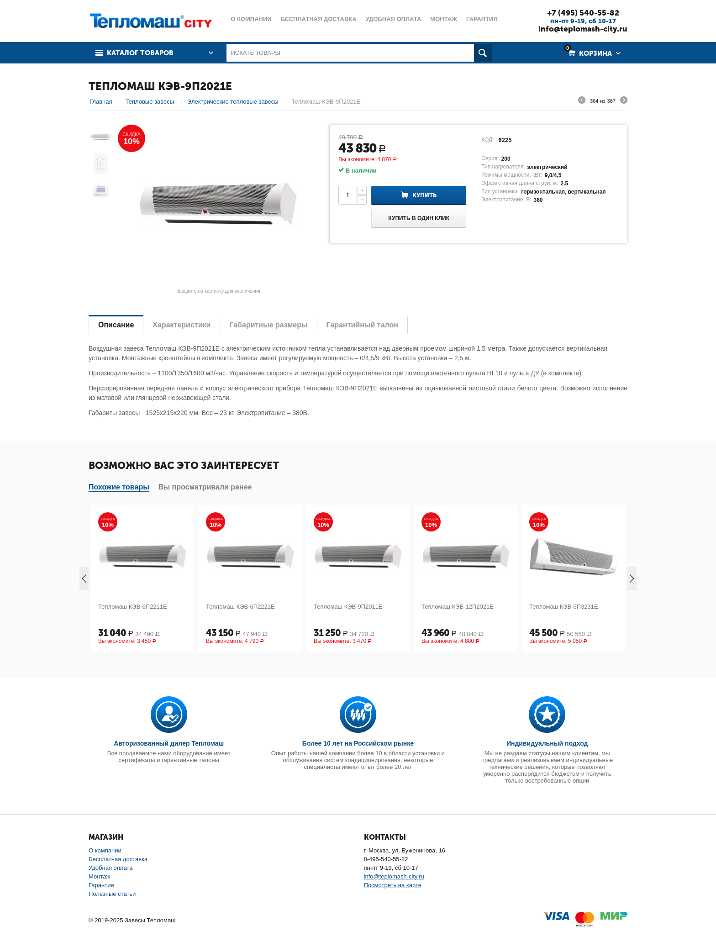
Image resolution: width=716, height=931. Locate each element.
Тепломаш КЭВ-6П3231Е (563, 606)
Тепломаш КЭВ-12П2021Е (457, 606)
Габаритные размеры (268, 325)
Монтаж (99, 876)
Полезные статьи (112, 893)
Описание (116, 325)
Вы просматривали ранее (205, 487)
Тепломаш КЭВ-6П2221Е (240, 606)
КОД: (487, 140)
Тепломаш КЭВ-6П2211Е (132, 606)
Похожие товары (119, 487)
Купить (424, 195)
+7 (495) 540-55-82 (583, 12)
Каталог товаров (140, 53)
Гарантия (101, 885)
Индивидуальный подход (547, 743)
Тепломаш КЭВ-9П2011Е (348, 606)
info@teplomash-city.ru (582, 28)
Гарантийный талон (362, 325)
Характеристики (182, 325)
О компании (105, 850)
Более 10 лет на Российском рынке (358, 743)
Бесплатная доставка (118, 859)
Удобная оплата (110, 867)
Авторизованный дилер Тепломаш (169, 743)
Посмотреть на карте (392, 885)
